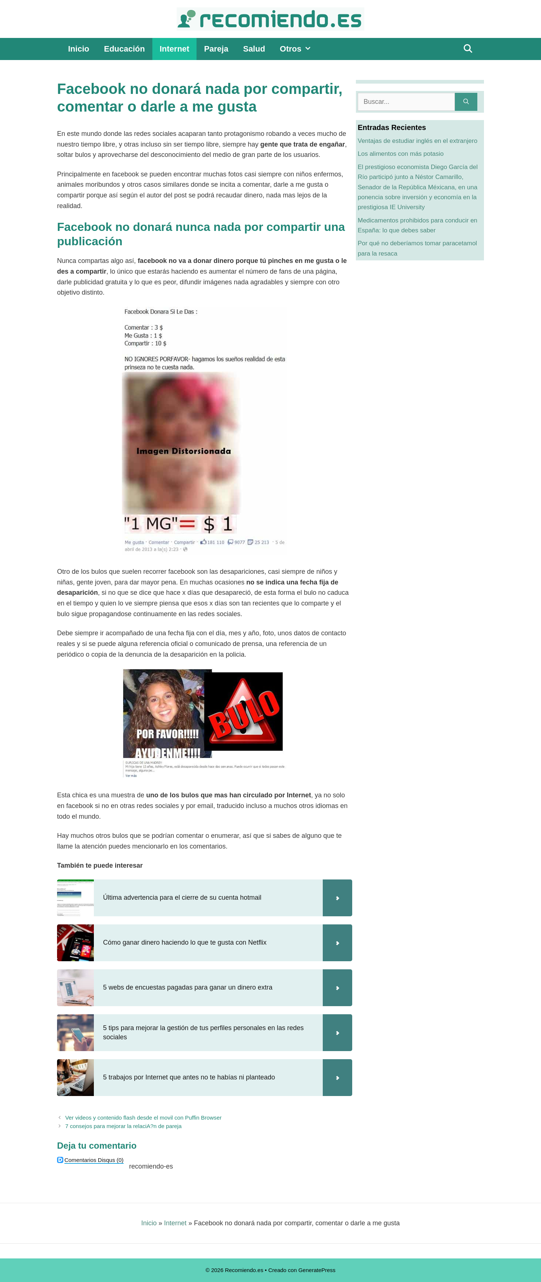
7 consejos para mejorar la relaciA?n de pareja (123, 1126)
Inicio (78, 48)
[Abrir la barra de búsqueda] (467, 49)
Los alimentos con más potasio (400, 153)
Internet (175, 48)
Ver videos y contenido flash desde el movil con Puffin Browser (143, 1117)
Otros (299, 49)
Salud (254, 48)
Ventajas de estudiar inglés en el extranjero (417, 140)
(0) (94, 1160)
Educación (124, 48)
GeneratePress (317, 1270)
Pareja (216, 48)
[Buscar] (466, 102)
